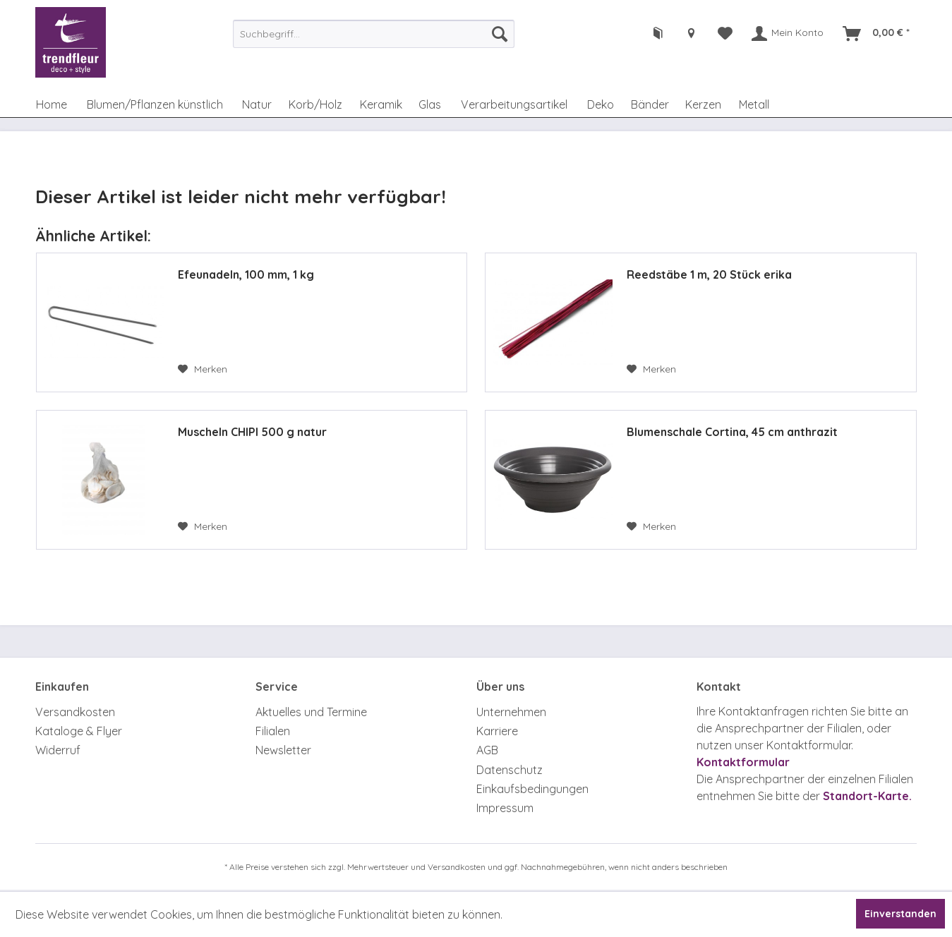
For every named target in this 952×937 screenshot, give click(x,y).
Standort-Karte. (867, 796)
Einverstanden (900, 913)
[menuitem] (374, 34)
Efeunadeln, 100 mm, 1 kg (246, 274)
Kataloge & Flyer (78, 731)
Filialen (272, 731)
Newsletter (283, 750)
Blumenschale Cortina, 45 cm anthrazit (732, 432)
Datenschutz (509, 770)
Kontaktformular (743, 762)
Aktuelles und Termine (311, 712)
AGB (487, 750)
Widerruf (57, 750)
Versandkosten (75, 712)
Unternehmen (511, 712)
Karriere (497, 731)
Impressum (505, 808)
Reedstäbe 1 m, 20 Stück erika (709, 274)
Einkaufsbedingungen (532, 789)
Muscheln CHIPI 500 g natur (252, 432)
